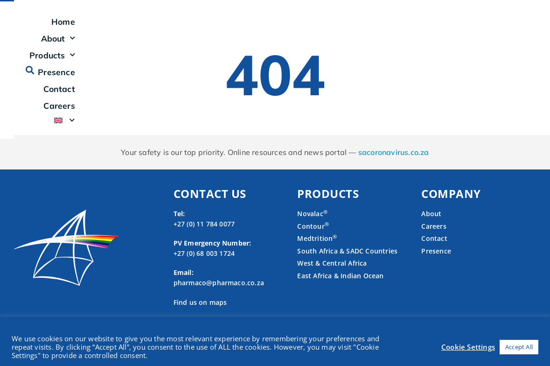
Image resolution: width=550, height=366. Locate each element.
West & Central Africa (332, 274)
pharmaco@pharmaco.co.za (219, 293)
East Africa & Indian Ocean (340, 286)
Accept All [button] (519, 347)
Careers (463, 27)
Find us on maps (200, 313)
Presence (369, 27)
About (260, 27)
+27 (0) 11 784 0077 (204, 234)
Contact (417, 27)
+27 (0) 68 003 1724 (204, 264)
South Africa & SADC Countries (347, 261)
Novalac (312, 224)
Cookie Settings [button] (468, 347)
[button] (528, 27)
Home (218, 27)
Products (314, 27)
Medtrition (315, 249)
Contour (313, 236)
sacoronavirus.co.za (393, 163)
